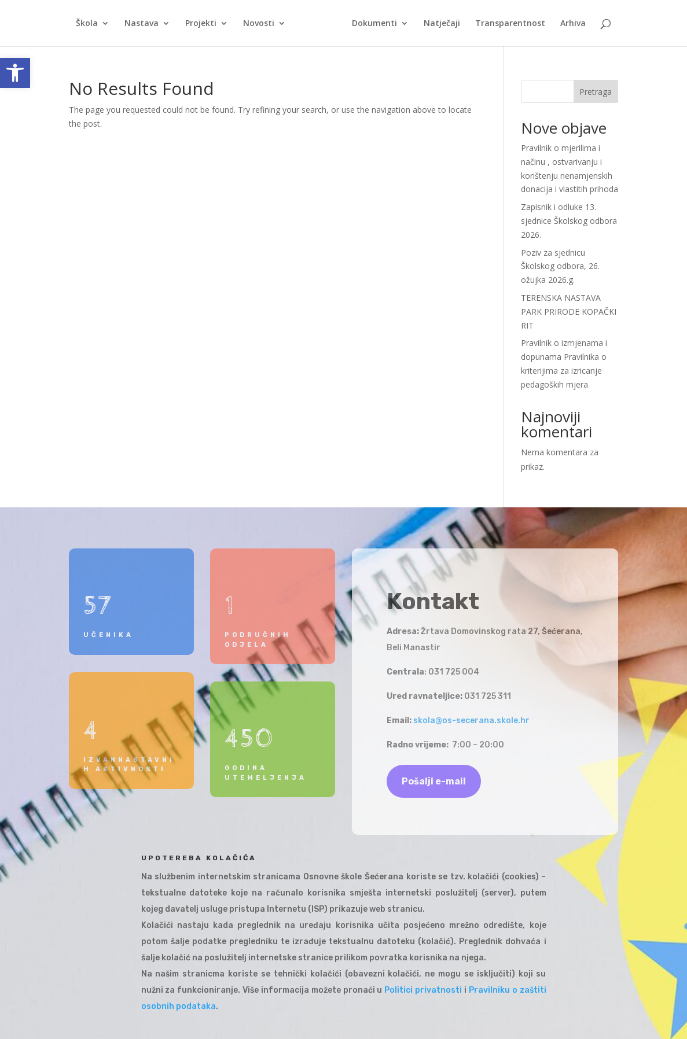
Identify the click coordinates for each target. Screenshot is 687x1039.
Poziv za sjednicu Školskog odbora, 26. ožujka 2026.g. (560, 266)
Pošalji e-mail (434, 781)
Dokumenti (374, 23)
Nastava (141, 23)
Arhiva (573, 23)
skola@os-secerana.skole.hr (471, 720)
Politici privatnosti (423, 990)
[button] (15, 73)
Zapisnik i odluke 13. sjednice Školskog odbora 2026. (569, 220)
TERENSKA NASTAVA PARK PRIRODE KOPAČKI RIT (568, 311)
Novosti (258, 23)
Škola (87, 23)
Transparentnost (510, 23)
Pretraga (595, 91)
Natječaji (442, 23)
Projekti (200, 23)
